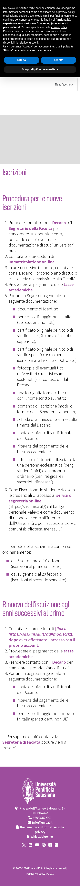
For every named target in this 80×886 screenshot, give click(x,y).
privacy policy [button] (66, 12)
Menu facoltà (62, 84)
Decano (59, 223)
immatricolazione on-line (32, 262)
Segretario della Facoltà (30, 228)
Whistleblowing (42, 836)
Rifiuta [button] (21, 60)
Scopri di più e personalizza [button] (40, 69)
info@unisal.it (42, 822)
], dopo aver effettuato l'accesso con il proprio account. (42, 640)
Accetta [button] (59, 60)
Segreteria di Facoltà (21, 742)
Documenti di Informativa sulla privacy (42, 829)
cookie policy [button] (59, 27)
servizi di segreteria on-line (41, 498)
